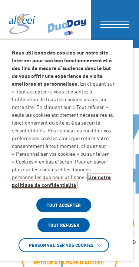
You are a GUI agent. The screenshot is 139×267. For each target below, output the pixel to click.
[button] (115, 24)
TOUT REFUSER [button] (63, 225)
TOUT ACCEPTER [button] (64, 205)
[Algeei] (21, 24)
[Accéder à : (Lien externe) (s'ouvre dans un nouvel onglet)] (67, 24)
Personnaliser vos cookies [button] (61, 245)
